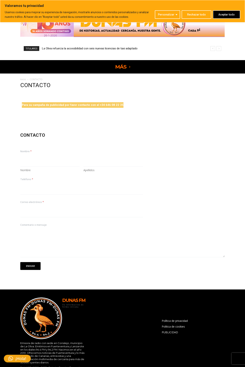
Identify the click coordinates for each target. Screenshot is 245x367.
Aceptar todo (226, 14)
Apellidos (89, 170)
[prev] (212, 48)
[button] (17, 358)
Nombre (25, 170)
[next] (218, 48)
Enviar (30, 266)
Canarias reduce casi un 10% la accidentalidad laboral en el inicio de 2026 (88, 48)
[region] (122, 11)
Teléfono (26, 179)
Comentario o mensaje (33, 224)
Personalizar (166, 14)
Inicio (23, 79)
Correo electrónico (32, 202)
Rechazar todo (196, 14)
